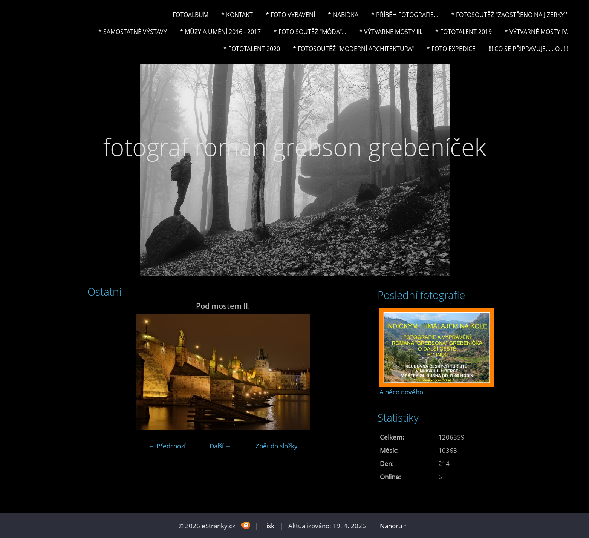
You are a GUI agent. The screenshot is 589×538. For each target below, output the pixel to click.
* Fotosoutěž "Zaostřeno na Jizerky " (509, 15)
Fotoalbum (190, 15)
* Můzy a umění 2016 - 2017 (220, 32)
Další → (220, 445)
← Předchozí (166, 445)
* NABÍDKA (343, 15)
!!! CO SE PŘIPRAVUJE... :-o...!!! (528, 48)
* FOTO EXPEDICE (451, 48)
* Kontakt (237, 15)
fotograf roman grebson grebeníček (294, 146)
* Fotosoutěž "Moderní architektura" (353, 48)
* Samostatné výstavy (132, 32)
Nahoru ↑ (393, 525)
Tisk (268, 525)
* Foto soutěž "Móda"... (310, 32)
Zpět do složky (276, 445)
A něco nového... (404, 392)
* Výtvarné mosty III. (390, 32)
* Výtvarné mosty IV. (536, 32)
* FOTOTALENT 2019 (463, 32)
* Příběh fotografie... (404, 15)
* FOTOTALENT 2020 (251, 48)
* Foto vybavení (290, 15)
